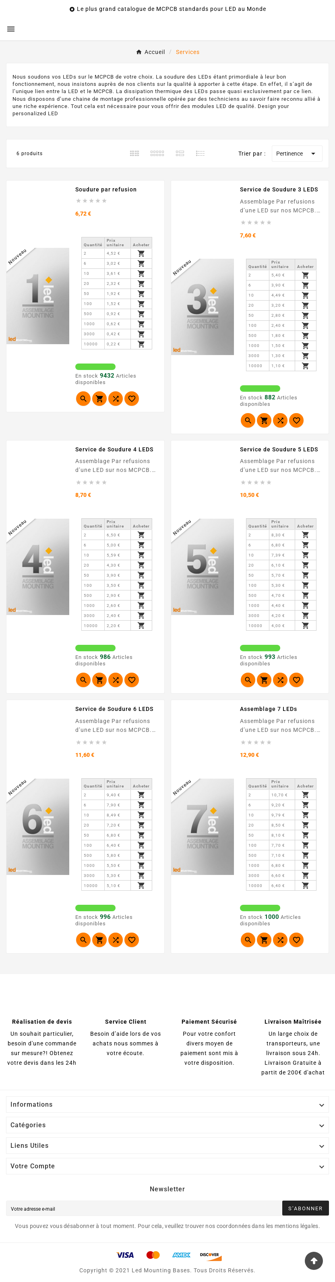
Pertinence (297, 153)
